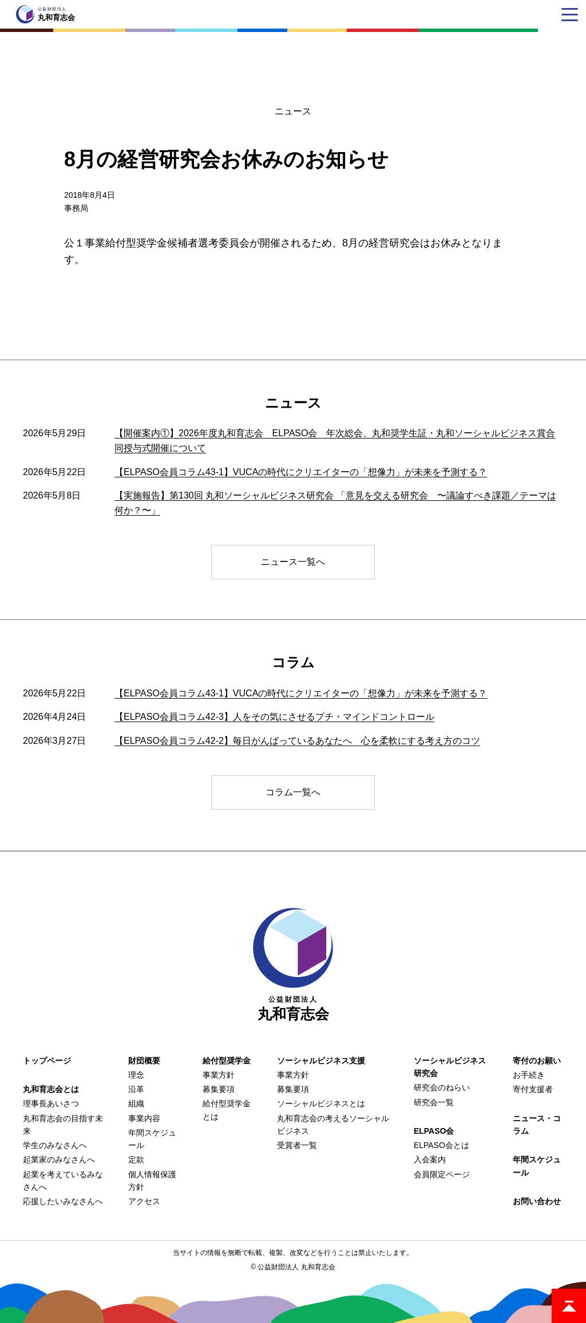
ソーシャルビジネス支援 (321, 1060)
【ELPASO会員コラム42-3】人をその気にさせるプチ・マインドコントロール (274, 717)
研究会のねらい (442, 1087)
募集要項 (219, 1089)
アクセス (144, 1201)
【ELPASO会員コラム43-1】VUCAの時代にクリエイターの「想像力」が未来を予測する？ (300, 472)
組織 (136, 1103)
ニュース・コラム (537, 1124)
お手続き (529, 1074)
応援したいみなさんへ (63, 1201)
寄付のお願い (537, 1060)
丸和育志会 (293, 965)
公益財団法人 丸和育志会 (296, 1267)
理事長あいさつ (51, 1103)
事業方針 (219, 1074)
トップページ (47, 1060)
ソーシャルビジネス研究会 (450, 1067)
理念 (136, 1074)
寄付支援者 (533, 1089)
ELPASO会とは (441, 1145)
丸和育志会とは (51, 1089)
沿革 (136, 1089)
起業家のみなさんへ (59, 1159)
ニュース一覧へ (293, 562)
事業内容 (144, 1118)
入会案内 (430, 1159)
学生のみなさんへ (55, 1145)
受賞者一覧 (297, 1145)
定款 (136, 1159)
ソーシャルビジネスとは (321, 1103)
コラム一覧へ (293, 792)
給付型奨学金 (227, 1060)
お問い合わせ (537, 1201)
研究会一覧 (434, 1102)
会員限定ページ (442, 1174)
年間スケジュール (537, 1166)
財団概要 (144, 1060)
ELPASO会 (434, 1130)
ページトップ (569, 1306)
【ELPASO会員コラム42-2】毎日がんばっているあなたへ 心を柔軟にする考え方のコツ (297, 741)
